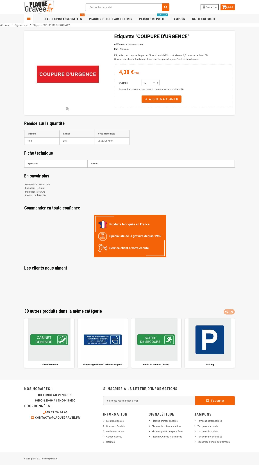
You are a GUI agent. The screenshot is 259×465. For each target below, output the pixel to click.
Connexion (209, 7)
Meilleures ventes (115, 431)
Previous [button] (226, 311)
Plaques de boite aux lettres (110, 19)
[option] (49, 343)
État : (116, 49)
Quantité (123, 82)
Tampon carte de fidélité (209, 436)
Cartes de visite (204, 19)
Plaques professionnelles (64, 17)
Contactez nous (114, 436)
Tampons (178, 19)
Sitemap (110, 442)
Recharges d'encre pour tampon (213, 442)
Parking (210, 364)
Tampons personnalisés (209, 421)
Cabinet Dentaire (49, 364)
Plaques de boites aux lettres (166, 426)
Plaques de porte (153, 17)
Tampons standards (207, 426)
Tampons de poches (207, 431)
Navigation (28, 18)
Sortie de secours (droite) (156, 364)
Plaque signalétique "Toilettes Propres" (102, 364)
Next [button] (232, 311)
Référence (119, 44)
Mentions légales (115, 421)
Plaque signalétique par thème (167, 431)
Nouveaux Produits (115, 426)
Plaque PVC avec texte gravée (167, 436)
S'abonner (215, 400)
